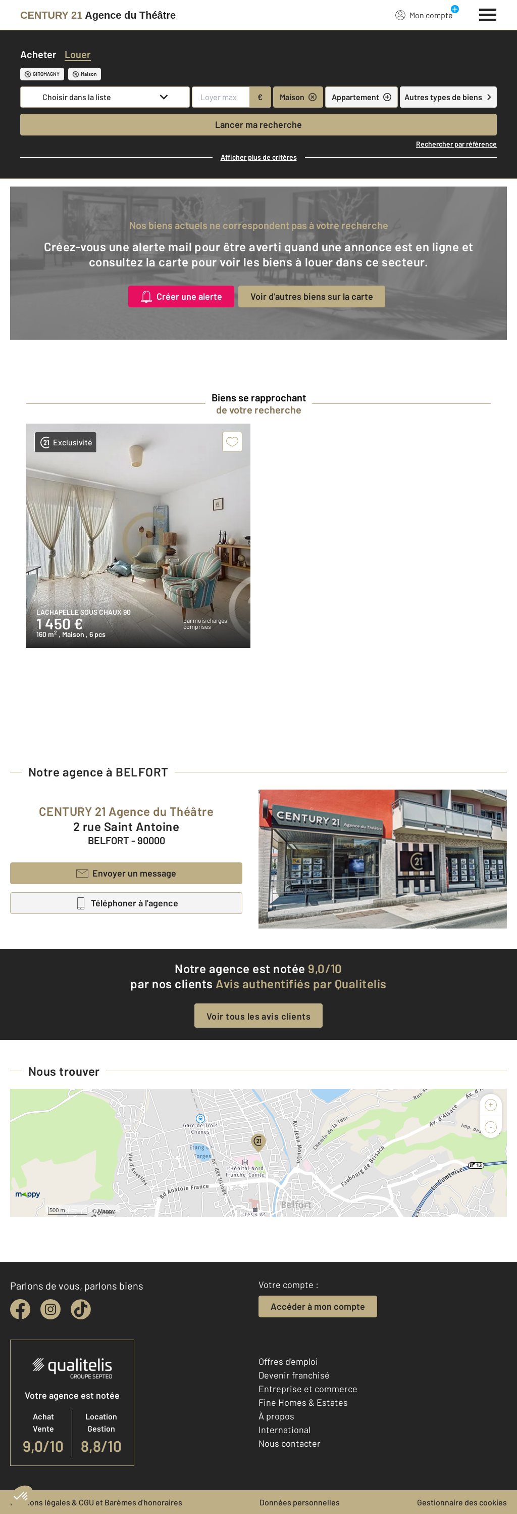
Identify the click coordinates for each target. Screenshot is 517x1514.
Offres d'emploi (288, 1361)
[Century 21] (98, 15)
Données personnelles (300, 1502)
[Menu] (488, 13)
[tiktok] (81, 1309)
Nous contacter (289, 1443)
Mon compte (424, 14)
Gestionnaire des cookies (462, 1502)
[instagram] (50, 1309)
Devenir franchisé (294, 1375)
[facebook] (20, 1309)
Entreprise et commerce (307, 1388)
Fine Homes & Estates (303, 1402)
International (284, 1429)
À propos (276, 1415)
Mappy (106, 1211)
